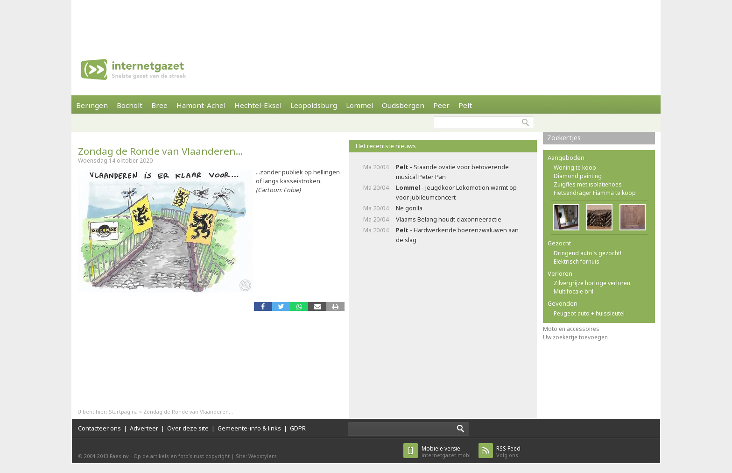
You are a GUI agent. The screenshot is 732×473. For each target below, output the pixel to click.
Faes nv (119, 455)
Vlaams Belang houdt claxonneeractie (448, 219)
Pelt (465, 105)
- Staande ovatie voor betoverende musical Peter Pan (452, 172)
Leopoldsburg (313, 105)
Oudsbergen (403, 105)
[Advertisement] (366, 21)
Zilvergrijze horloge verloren (592, 283)
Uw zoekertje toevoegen (575, 337)
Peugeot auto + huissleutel (589, 313)
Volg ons (508, 452)
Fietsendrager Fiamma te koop (595, 193)
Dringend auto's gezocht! (587, 253)
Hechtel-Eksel (258, 105)
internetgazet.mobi (446, 452)
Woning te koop (575, 168)
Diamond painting (578, 176)
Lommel (359, 105)
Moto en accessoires (571, 329)
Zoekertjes (564, 137)
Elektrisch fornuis (576, 261)
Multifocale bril (573, 291)
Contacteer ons (99, 428)
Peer (441, 105)
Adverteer (144, 428)
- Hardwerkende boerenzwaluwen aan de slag (457, 235)
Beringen (92, 105)
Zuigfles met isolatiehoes (588, 184)
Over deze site (188, 428)
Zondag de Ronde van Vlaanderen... (160, 151)
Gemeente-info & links (249, 428)
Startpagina (123, 411)
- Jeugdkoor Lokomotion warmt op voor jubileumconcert (456, 192)
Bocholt (129, 105)
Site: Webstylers (256, 455)
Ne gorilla (409, 208)
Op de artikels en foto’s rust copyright (182, 455)
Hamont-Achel (200, 105)
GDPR (298, 428)
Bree (159, 105)
